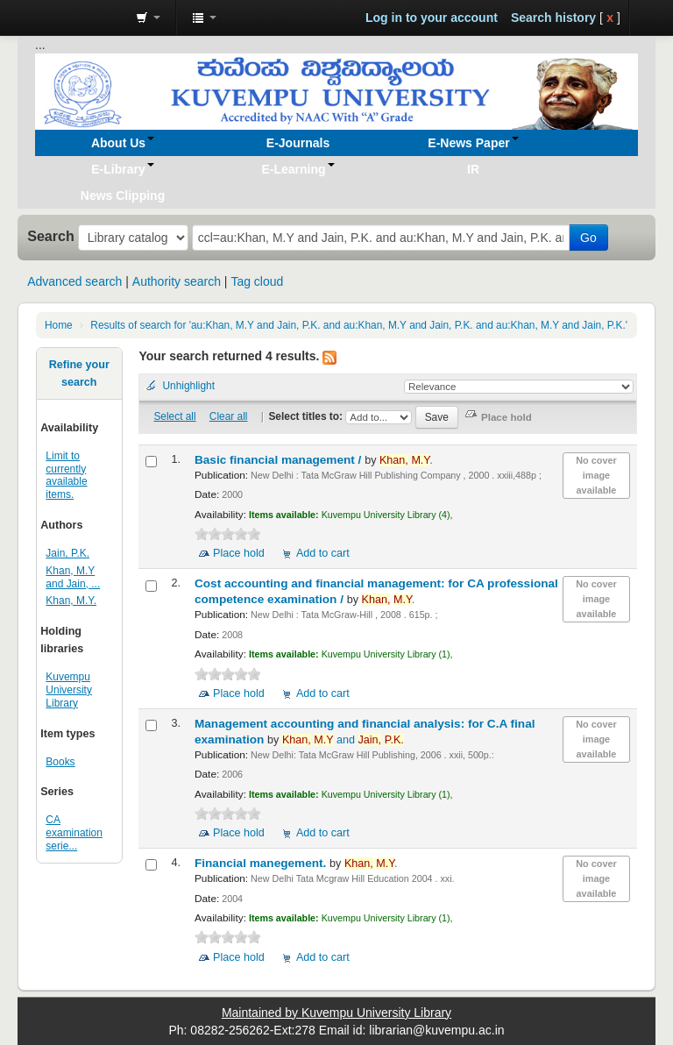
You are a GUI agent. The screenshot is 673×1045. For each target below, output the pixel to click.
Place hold (239, 553)
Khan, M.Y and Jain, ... (73, 577)
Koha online (79, 17)
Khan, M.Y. (71, 600)
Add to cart (323, 553)
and (343, 740)
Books (60, 762)
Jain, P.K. (67, 553)
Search (50, 236)
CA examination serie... (74, 833)
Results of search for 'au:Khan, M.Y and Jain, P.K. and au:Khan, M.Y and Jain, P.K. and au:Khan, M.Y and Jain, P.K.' (358, 325)
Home (59, 325)
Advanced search (74, 281)
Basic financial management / (280, 459)
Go (588, 238)
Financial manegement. (262, 863)
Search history (553, 18)
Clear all (228, 416)
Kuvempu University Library (69, 690)
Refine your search (79, 373)
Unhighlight (188, 386)
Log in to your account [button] (431, 18)
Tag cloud (256, 281)
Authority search (176, 281)
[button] (148, 17)
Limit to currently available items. (66, 475)
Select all (174, 416)
